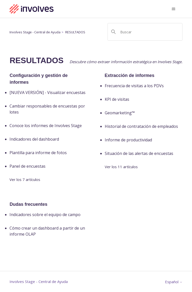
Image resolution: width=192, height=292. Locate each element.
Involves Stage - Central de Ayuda (35, 32)
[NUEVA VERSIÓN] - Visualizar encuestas (48, 92)
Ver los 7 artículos (25, 179)
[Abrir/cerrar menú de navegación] (173, 9)
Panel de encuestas (28, 166)
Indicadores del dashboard (34, 139)
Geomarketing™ (120, 113)
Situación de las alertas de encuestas (139, 153)
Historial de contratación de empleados (141, 126)
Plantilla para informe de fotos (38, 152)
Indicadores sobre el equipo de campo (45, 214)
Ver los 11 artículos (121, 166)
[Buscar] (145, 32)
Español (173, 282)
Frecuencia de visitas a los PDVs (134, 85)
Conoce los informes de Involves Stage (46, 125)
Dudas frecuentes (28, 204)
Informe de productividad (128, 140)
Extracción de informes (129, 75)
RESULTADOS (75, 32)
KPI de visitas (117, 99)
